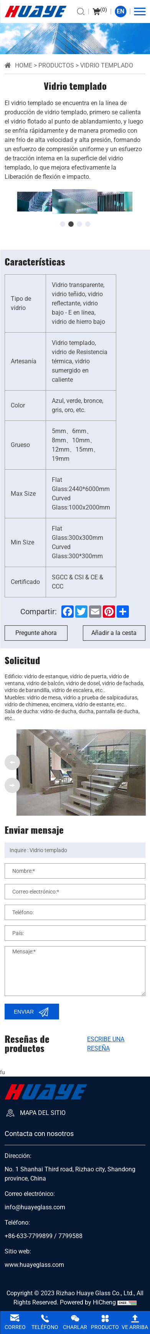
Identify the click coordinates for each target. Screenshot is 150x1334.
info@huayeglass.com (35, 1207)
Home (23, 65)
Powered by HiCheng (88, 1302)
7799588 (70, 1236)
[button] (62, 224)
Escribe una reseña (105, 1044)
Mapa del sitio (43, 1112)
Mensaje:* (24, 951)
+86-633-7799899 (29, 1236)
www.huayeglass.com (34, 1265)
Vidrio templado (106, 65)
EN (120, 11)
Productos (56, 65)
